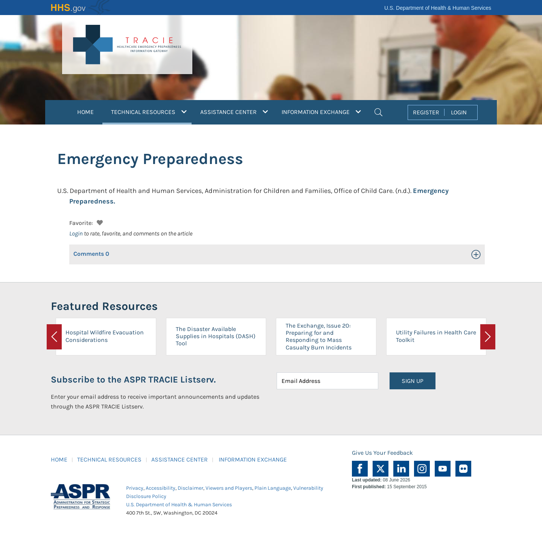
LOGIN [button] (459, 112)
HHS (81, 7)
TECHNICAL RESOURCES (109, 459)
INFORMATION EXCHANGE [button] (321, 111)
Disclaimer (190, 488)
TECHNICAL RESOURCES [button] (151, 110)
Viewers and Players (229, 488)
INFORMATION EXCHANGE (253, 459)
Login (76, 233)
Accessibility (160, 488)
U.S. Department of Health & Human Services (437, 8)
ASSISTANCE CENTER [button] (234, 111)
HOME (85, 111)
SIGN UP (412, 380)
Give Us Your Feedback (382, 452)
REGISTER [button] (426, 112)
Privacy (134, 488)
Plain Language (272, 488)
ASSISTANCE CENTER (179, 459)
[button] (378, 111)
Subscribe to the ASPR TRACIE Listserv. (133, 379)
